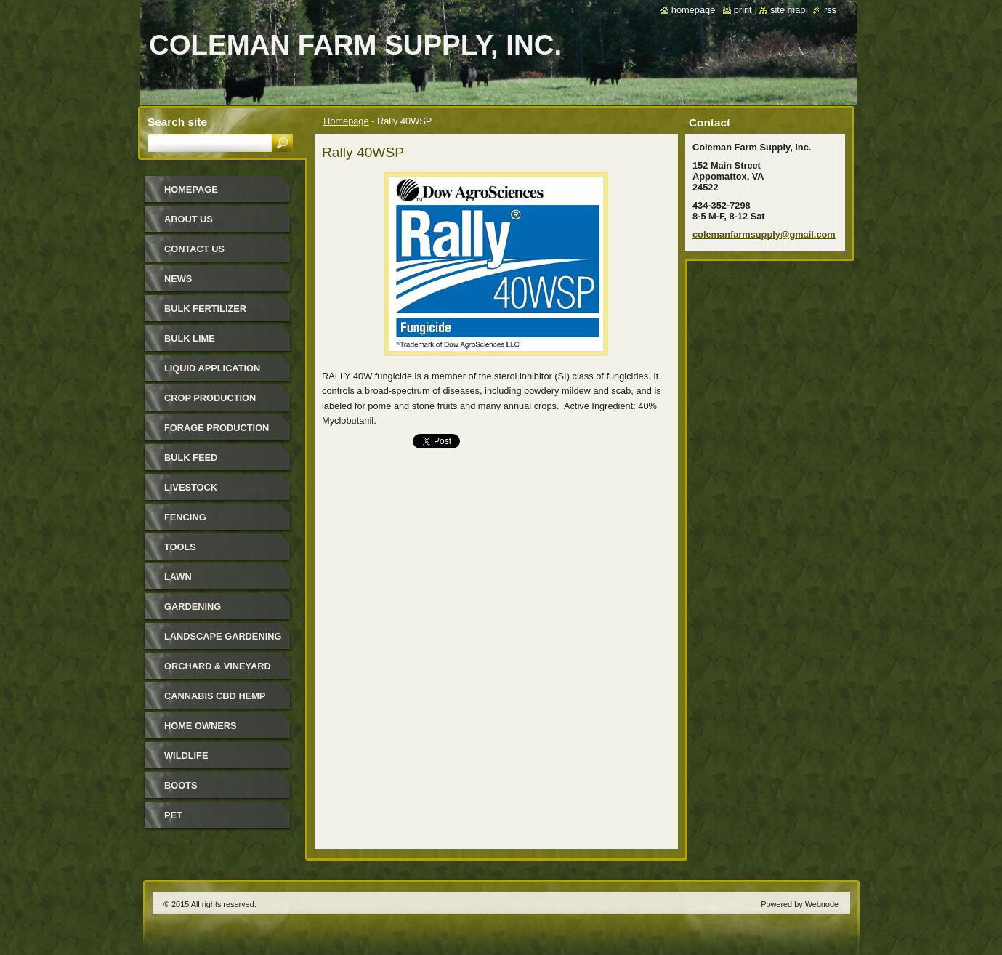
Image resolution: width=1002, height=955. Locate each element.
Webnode (822, 904)
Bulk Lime (189, 338)
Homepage (346, 121)
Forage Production (216, 427)
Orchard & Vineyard (217, 666)
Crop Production (210, 397)
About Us (188, 219)
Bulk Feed (190, 457)
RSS (830, 9)
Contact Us (194, 248)
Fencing (185, 517)
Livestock (190, 487)
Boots (181, 785)
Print (743, 9)
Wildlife (186, 755)
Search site (177, 122)
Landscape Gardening (222, 636)
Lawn (178, 576)
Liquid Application (212, 368)
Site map (787, 9)
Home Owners (200, 725)
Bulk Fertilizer (205, 308)
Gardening (192, 606)
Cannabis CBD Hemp (214, 695)
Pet (173, 815)
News (178, 278)
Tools (180, 546)
